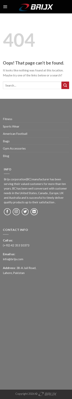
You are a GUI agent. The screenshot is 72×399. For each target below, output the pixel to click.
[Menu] (5, 6)
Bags (6, 141)
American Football (15, 133)
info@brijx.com (13, 259)
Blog (6, 156)
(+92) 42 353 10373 (16, 245)
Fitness (7, 119)
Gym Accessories (14, 148)
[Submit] (65, 85)
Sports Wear (11, 126)
